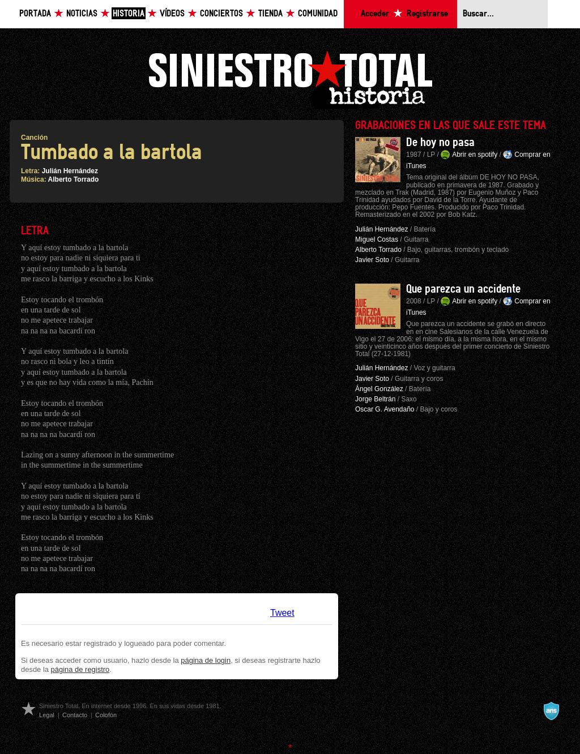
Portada (35, 14)
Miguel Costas (376, 239)
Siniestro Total (290, 78)
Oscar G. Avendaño (385, 409)
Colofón (106, 715)
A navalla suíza (551, 711)
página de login (206, 660)
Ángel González (379, 389)
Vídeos (172, 14)
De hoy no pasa (440, 143)
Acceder (375, 14)
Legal (46, 715)
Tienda (270, 14)
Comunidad (318, 14)
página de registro (80, 669)
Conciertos (221, 14)
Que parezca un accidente (463, 289)
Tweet (282, 613)
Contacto (74, 715)
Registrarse (427, 14)
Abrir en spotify (474, 154)
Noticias (81, 14)
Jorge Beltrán (375, 399)
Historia (128, 14)
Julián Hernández (70, 171)
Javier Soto (372, 260)
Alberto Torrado (73, 179)
